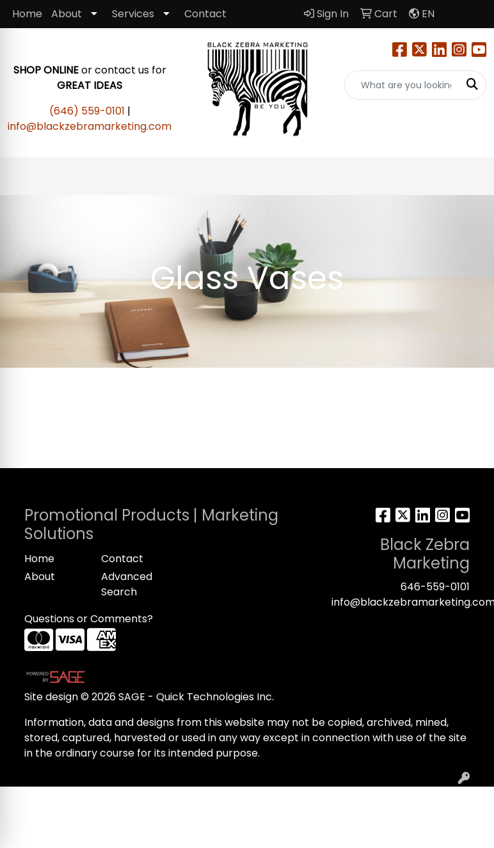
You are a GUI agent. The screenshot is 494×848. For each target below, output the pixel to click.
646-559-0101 (435, 586)
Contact (205, 13)
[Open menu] (468, 176)
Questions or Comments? (88, 618)
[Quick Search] (401, 85)
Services (133, 13)
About (66, 13)
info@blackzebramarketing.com (89, 126)
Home (27, 13)
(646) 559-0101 (87, 111)
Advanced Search (126, 584)
